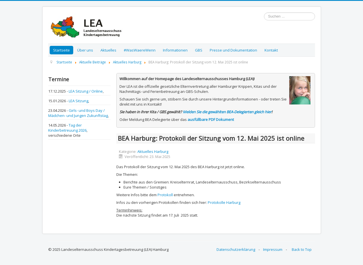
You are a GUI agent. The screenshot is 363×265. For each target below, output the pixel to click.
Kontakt (271, 50)
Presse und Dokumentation (233, 50)
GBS (198, 50)
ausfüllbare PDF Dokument (211, 119)
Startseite (61, 50)
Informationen (175, 50)
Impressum (272, 249)
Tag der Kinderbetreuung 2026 (67, 128)
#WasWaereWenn (140, 50)
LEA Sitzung (78, 100)
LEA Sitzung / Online (86, 91)
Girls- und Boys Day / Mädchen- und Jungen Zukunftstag (78, 113)
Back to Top (302, 249)
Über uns (85, 50)
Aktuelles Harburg (152, 151)
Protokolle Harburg (224, 202)
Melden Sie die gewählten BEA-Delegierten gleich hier (227, 111)
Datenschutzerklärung (236, 249)
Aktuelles (108, 50)
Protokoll (165, 194)
